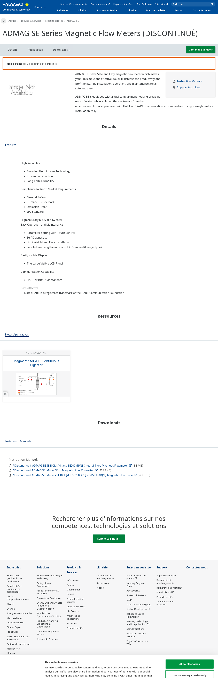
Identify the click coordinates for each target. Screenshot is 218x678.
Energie (11, 608)
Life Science (73, 611)
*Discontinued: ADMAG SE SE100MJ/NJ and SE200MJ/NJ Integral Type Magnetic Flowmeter (72, 465)
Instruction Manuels (190, 81)
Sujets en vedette (156, 10)
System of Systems (136, 595)
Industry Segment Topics (136, 585)
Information (73, 580)
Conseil (70, 594)
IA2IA (129, 599)
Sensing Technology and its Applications (137, 623)
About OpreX (133, 590)
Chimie (10, 603)
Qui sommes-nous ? (100, 4)
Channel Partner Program (165, 603)
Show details (179, 671)
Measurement (74, 589)
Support (179, 10)
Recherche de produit (168, 587)
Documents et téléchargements (105, 577)
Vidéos (100, 587)
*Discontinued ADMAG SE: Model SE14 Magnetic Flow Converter (55, 470)
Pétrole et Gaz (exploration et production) (14, 578)
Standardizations (135, 628)
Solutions (82, 10)
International (161, 4)
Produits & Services (108, 10)
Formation (72, 623)
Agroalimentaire (15, 622)
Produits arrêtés (54, 20)
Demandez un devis (201, 49)
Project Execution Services (75, 600)
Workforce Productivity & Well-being (49, 577)
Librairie (132, 10)
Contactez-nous (202, 10)
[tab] (10, 145)
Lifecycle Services (76, 606)
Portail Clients (164, 592)
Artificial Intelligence (137, 609)
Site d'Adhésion (144, 4)
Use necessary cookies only (190, 653)
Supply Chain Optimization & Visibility (49, 615)
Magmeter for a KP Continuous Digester (36, 363)
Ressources (103, 583)
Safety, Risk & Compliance (44, 585)
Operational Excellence (49, 598)
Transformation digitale (139, 604)
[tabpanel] (36, 91)
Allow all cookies (189, 641)
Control (70, 585)
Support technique (188, 87)
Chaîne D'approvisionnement (18, 598)
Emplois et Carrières (123, 4)
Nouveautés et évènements (73, 4)
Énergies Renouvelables (19, 613)
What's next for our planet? (136, 577)
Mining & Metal (14, 617)
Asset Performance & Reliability (48, 592)
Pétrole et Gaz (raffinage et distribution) (14, 588)
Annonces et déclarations (73, 617)
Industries (62, 10)
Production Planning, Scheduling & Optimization (47, 623)
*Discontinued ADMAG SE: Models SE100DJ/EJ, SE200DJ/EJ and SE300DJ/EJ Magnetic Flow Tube (75, 475)
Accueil (12, 20)
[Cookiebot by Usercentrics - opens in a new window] (22, 671)
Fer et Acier (12, 631)
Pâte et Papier (14, 627)
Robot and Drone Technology (135, 615)
